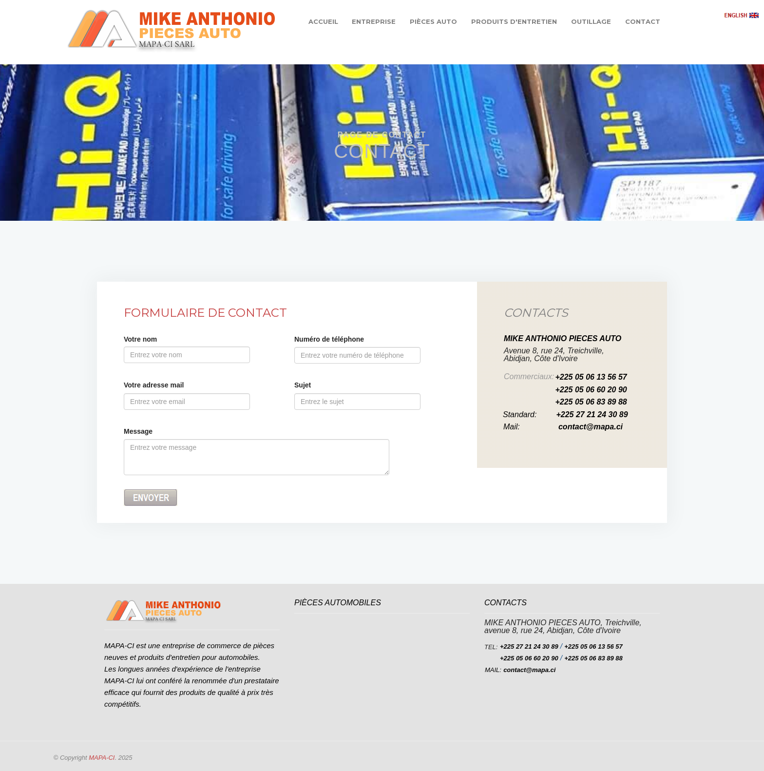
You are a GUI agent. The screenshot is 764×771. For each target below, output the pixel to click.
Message (138, 431)
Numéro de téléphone (329, 339)
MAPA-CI (102, 757)
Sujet (302, 385)
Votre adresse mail (154, 385)
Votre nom (140, 339)
